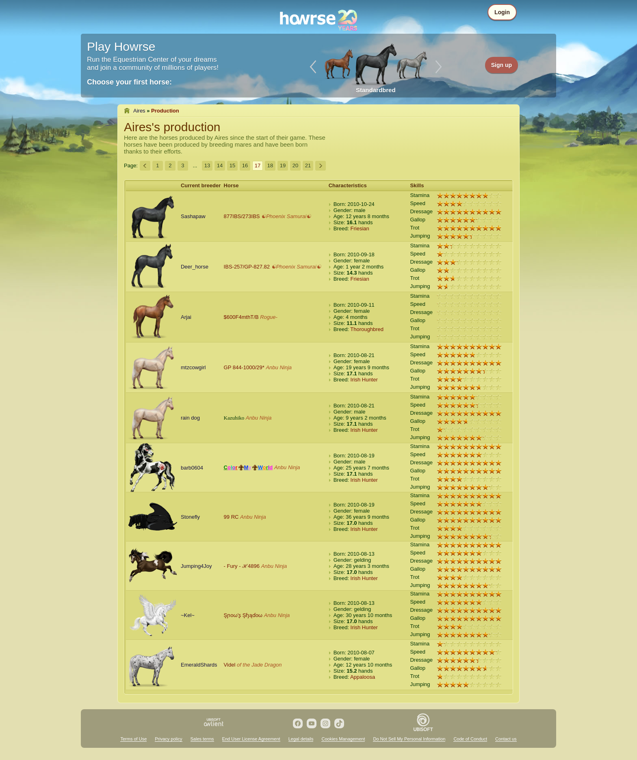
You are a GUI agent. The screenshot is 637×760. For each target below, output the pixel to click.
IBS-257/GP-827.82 (247, 267)
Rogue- (268, 317)
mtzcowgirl (193, 367)
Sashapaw (193, 216)
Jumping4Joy (196, 566)
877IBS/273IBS (242, 216)
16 (245, 165)
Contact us (506, 738)
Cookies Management (343, 738)
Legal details (301, 738)
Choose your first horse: (129, 82)
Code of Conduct (470, 738)
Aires (139, 111)
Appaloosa (362, 677)
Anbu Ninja (279, 367)
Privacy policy (168, 738)
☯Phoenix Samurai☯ (286, 216)
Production (165, 111)
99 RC (231, 517)
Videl (230, 665)
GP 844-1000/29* (244, 367)
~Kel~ (188, 615)
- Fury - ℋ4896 (242, 566)
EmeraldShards (199, 665)
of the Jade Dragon (259, 665)
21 (308, 165)
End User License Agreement (251, 738)
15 (232, 165)
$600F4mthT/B (241, 317)
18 (270, 165)
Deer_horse (194, 267)
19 (283, 165)
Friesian (360, 228)
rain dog (190, 418)
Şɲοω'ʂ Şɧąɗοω (243, 615)
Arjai (186, 317)
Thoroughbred (367, 329)
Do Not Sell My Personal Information (409, 738)
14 (220, 165)
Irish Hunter (364, 380)
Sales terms (202, 738)
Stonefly (190, 517)
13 (207, 165)
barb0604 (192, 468)
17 (257, 165)
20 (295, 165)
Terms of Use (133, 738)
